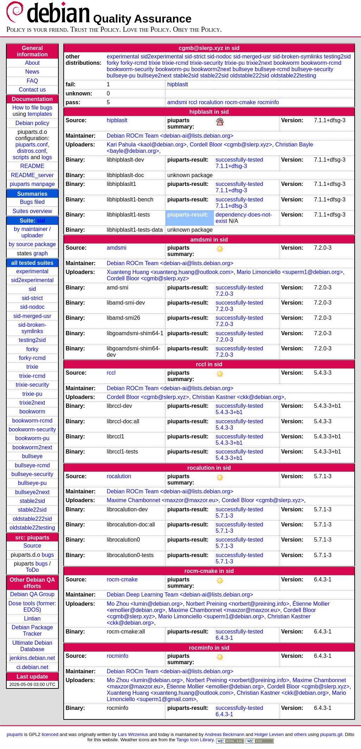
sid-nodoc (32, 307)
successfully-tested (239, 160)
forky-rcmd (32, 358)
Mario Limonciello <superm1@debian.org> (290, 272)
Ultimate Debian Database (32, 646)
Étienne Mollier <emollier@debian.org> (215, 686)
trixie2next (32, 403)
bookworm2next (32, 447)
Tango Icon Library (195, 739)
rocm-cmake (240, 102)
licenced (50, 734)
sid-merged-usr (32, 316)
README (32, 166)
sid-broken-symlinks (32, 328)
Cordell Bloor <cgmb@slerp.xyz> (231, 145)
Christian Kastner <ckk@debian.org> (238, 397)
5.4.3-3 (224, 428)
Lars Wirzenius (133, 734)
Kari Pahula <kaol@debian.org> (146, 145)
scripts (21, 157)
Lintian (32, 619)
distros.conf (31, 151)
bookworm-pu (32, 438)
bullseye (32, 456)
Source (32, 546)
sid (41, 221)
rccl (193, 102)
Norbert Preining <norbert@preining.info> (238, 604)
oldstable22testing (32, 528)
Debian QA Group (32, 594)
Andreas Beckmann (224, 734)
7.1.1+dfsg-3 (231, 166)
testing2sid (32, 340)
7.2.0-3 (224, 294)
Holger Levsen (269, 734)
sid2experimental (32, 280)
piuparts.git (331, 734)
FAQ (32, 81)
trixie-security (32, 385)
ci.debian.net (32, 667)
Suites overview (32, 211)
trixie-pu (32, 394)
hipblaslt (177, 84)
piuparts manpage (32, 184)
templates (39, 114)
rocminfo (268, 102)
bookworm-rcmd (32, 421)
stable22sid (32, 510)
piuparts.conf (31, 145)
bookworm (32, 411)
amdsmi (177, 102)
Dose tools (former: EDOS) (32, 606)
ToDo (32, 570)
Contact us (32, 90)
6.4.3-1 (224, 638)
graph (40, 253)
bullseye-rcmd (32, 465)
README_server (32, 175)
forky (32, 349)
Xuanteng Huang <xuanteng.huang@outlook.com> (170, 272)
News (32, 72)
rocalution (211, 102)
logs (47, 157)
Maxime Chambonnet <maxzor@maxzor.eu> (162, 500)
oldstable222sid (32, 519)
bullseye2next (32, 492)
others (300, 734)
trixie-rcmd (32, 376)
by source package (32, 244)
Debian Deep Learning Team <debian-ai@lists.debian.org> (180, 595)
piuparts (15, 734)
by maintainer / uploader (32, 232)
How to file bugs (32, 108)
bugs (48, 555)
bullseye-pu (32, 483)
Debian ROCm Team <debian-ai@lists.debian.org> (170, 136)
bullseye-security (32, 474)
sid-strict (32, 298)
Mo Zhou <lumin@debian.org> (145, 604)
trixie (32, 367)
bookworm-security (32, 429)
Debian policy (32, 123)
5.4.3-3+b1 (229, 412)
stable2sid (32, 501)
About (32, 63)
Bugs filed (32, 202)
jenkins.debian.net (32, 658)
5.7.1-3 (224, 516)
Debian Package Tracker (32, 630)
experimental (32, 271)
